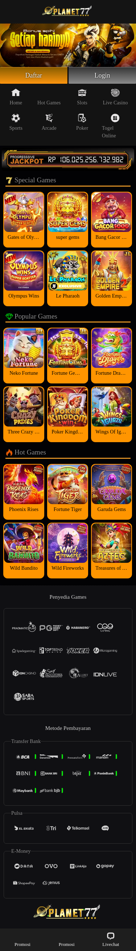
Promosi (22, 939)
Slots (82, 96)
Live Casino (115, 96)
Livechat (110, 939)
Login (102, 75)
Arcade (49, 122)
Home (16, 96)
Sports (15, 122)
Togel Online (111, 125)
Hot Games (49, 96)
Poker (82, 122)
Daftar (33, 75)
